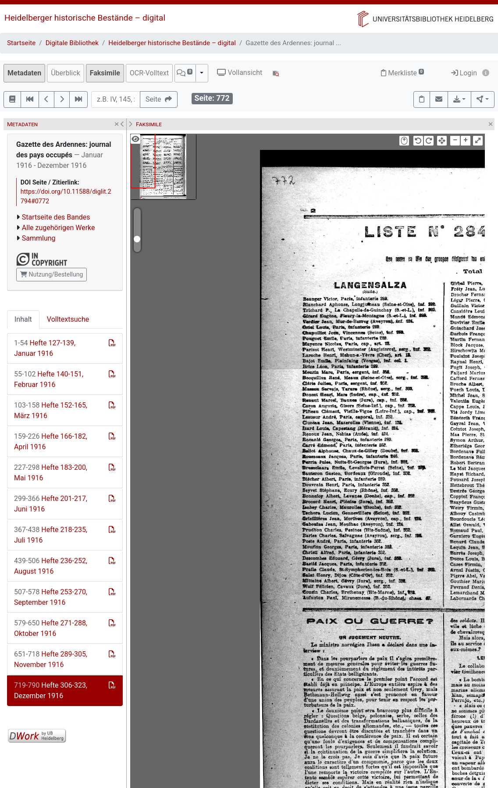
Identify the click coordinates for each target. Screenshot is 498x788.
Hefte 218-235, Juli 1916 (50, 534)
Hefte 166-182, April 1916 (50, 441)
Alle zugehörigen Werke (58, 228)
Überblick (65, 73)
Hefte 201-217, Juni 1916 (50, 503)
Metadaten (24, 73)
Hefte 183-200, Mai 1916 (50, 472)
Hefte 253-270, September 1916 (50, 597)
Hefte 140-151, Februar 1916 (48, 379)
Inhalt (23, 319)
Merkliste (402, 73)
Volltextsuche (68, 319)
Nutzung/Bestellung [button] (51, 274)
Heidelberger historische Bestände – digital (84, 18)
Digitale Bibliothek (72, 43)
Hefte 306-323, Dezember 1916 (50, 690)
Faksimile (105, 73)
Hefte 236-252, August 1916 (50, 566)
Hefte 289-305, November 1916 (50, 659)
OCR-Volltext (149, 73)
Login (464, 73)
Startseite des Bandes (56, 217)
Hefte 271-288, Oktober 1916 (50, 628)
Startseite (21, 43)
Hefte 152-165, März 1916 (50, 410)
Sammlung (39, 238)
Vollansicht (239, 72)
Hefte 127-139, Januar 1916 (44, 348)
